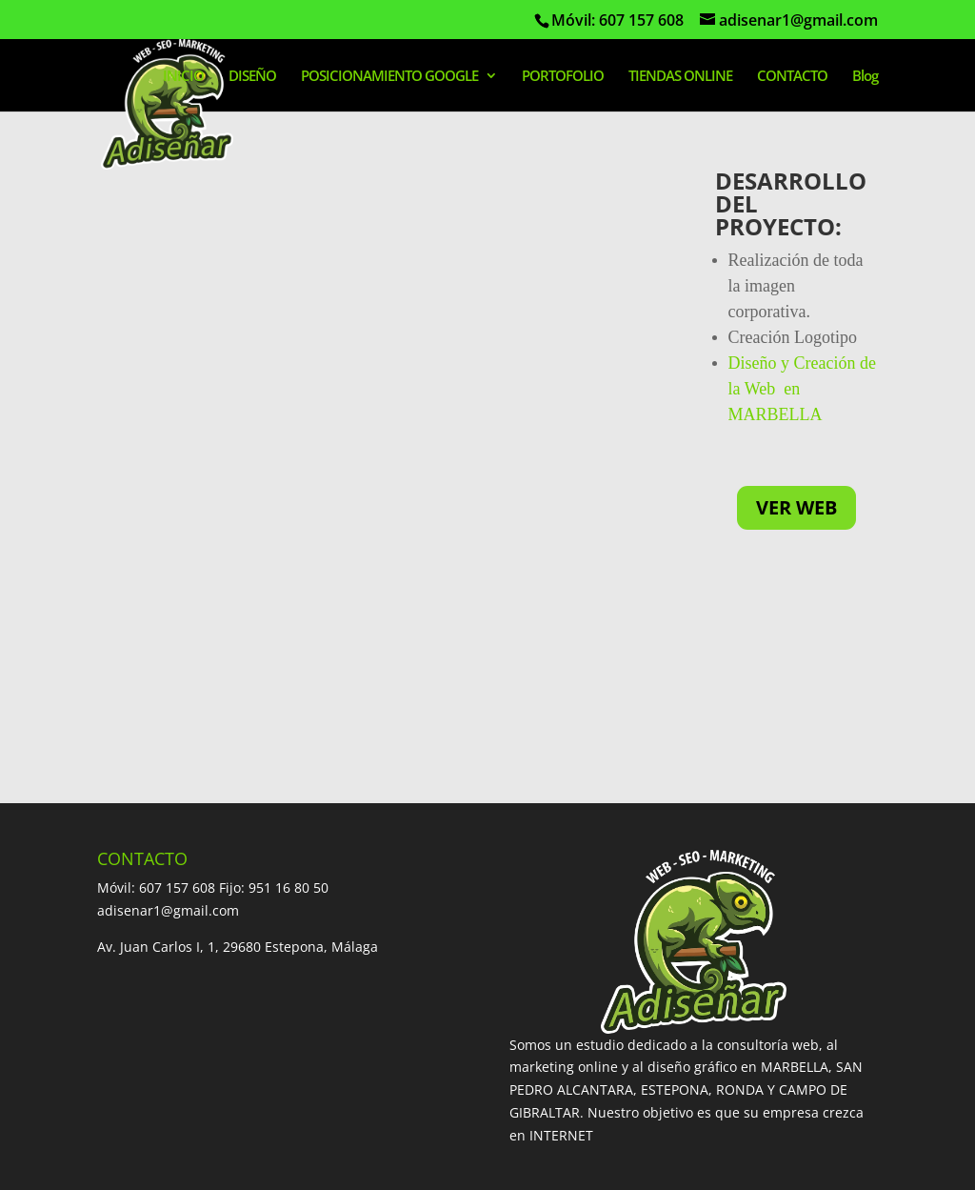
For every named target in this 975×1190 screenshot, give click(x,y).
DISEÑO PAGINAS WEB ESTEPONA (598, 1000)
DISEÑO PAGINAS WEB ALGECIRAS (649, 1023)
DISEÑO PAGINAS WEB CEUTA (400, 1113)
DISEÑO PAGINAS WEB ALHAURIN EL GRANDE (709, 1068)
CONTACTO (792, 77)
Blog (865, 77)
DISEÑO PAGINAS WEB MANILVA (495, 1090)
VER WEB (796, 507)
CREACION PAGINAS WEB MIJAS (416, 1023)
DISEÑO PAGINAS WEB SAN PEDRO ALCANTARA (314, 1000)
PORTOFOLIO (563, 77)
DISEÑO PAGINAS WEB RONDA (194, 1023)
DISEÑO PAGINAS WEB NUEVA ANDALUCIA (232, 1090)
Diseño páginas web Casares (189, 1113)
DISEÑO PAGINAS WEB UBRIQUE (561, 1045)
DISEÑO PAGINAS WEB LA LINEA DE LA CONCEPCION (265, 1045)
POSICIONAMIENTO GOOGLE (389, 77)
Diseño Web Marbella (166, 1165)
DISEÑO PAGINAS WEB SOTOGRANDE (420, 1068)
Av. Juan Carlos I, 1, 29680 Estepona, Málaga (237, 731)
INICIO (183, 77)
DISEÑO (252, 77)
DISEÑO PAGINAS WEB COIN (187, 1068)
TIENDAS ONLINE (680, 77)
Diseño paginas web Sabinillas (721, 1090)
